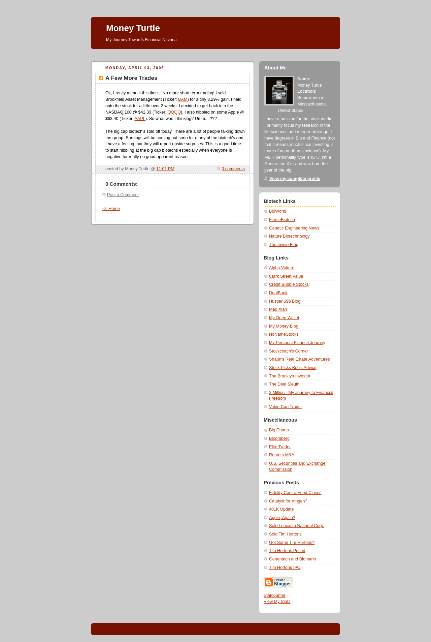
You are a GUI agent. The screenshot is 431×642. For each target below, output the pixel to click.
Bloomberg (279, 438)
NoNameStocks (284, 334)
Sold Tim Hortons (285, 534)
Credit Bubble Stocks (289, 284)
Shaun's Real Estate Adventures (299, 359)
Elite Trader (280, 447)
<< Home (111, 208)
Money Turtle (133, 28)
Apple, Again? (282, 517)
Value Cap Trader (285, 406)
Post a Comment (123, 194)
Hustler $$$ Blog (284, 301)
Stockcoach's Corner (288, 351)
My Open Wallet (284, 317)
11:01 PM (165, 168)
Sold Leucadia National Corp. (296, 525)
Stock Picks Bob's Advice (292, 367)
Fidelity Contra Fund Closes (295, 492)
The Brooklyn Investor (289, 376)
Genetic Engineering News (294, 228)
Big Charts (279, 430)
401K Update (281, 509)
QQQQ (174, 112)
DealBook (278, 293)
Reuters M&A (281, 455)
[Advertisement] (213, 51)
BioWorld (277, 211)
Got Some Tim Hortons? (291, 542)
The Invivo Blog (283, 244)
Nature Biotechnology (289, 236)
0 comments (233, 168)
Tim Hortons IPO (284, 567)
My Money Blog (283, 326)
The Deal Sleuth (284, 384)
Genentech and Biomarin (292, 559)
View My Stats (277, 601)
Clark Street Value (286, 276)
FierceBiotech (282, 219)
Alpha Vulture (281, 268)
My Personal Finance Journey (297, 342)
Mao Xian (278, 309)
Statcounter (275, 595)
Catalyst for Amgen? (288, 501)
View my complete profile (294, 178)
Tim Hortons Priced (287, 550)
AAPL (139, 118)
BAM (182, 99)
